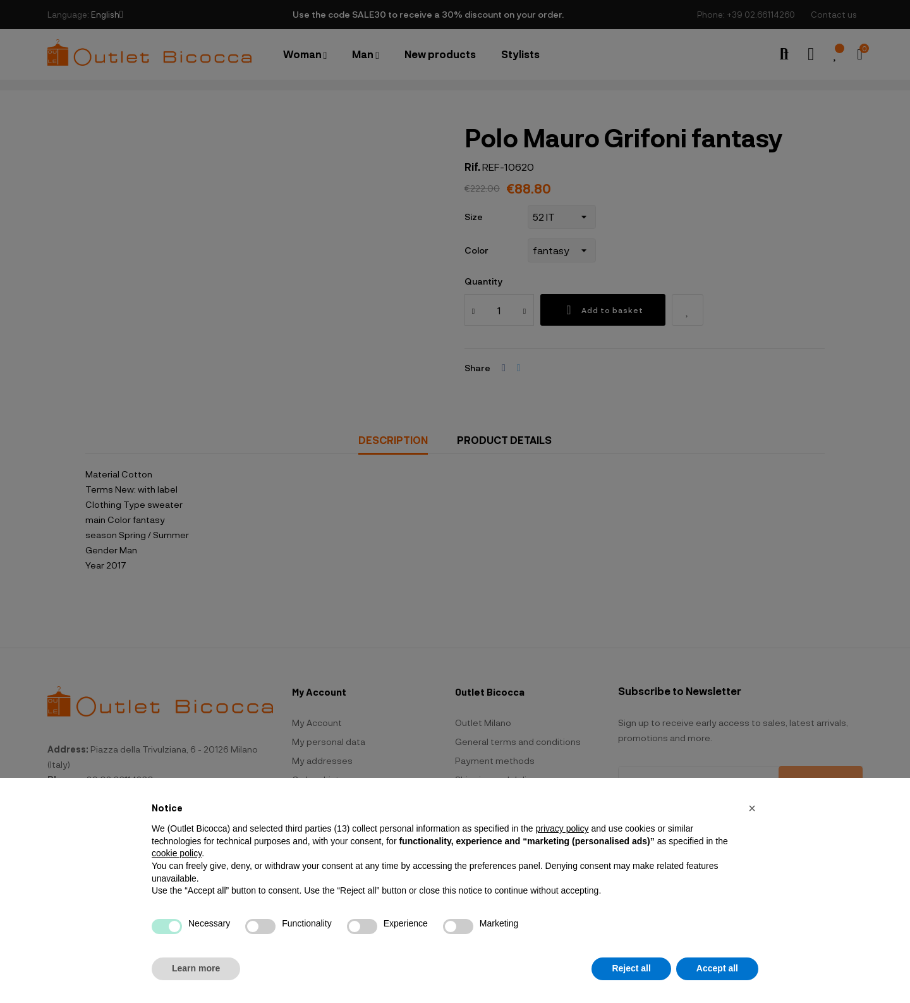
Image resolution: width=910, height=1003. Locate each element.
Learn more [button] (196, 968)
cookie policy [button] (177, 853)
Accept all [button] (717, 968)
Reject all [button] (631, 968)
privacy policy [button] (561, 828)
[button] (752, 808)
